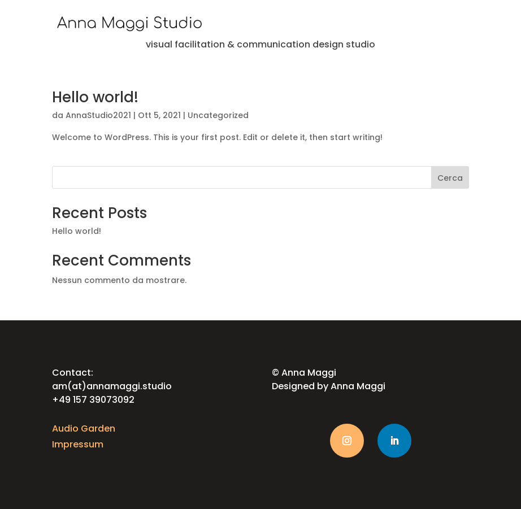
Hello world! (95, 97)
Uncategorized (218, 115)
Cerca (450, 178)
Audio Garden (83, 428)
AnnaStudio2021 (98, 115)
